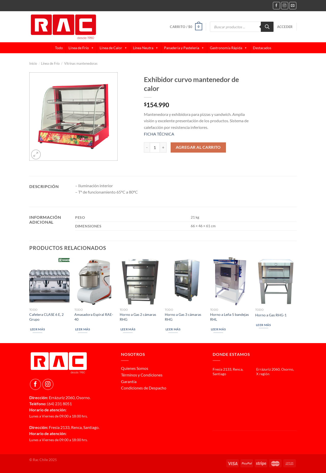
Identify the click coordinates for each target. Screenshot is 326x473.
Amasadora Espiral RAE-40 (93, 316)
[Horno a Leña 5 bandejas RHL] (230, 281)
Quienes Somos (134, 368)
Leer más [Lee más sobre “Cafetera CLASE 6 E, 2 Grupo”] (37, 329)
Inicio (34, 63)
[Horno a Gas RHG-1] (275, 281)
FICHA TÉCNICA (159, 133)
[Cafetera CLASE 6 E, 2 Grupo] (49, 281)
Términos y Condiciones (141, 374)
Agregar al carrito (198, 147)
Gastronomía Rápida (228, 48)
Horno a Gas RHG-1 (271, 315)
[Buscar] (267, 27)
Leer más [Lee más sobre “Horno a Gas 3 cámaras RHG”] (173, 329)
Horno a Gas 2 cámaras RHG (138, 316)
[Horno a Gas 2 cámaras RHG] (140, 281)
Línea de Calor (113, 48)
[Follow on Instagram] (284, 5)
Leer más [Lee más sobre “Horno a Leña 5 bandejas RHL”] (218, 329)
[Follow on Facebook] (276, 5)
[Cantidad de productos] (155, 147)
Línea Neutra (145, 48)
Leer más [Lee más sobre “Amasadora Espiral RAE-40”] (82, 329)
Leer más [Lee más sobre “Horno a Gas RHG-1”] (263, 325)
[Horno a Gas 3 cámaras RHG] (185, 281)
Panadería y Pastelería (184, 48)
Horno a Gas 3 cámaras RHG (183, 316)
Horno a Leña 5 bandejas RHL (229, 316)
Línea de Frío (81, 48)
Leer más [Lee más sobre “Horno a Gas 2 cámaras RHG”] (127, 329)
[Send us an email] (292, 5)
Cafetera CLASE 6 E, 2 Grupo (46, 316)
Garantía (129, 381)
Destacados (262, 48)
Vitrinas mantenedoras (81, 63)
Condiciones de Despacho (143, 387)
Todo (59, 48)
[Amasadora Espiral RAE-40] (94, 281)
